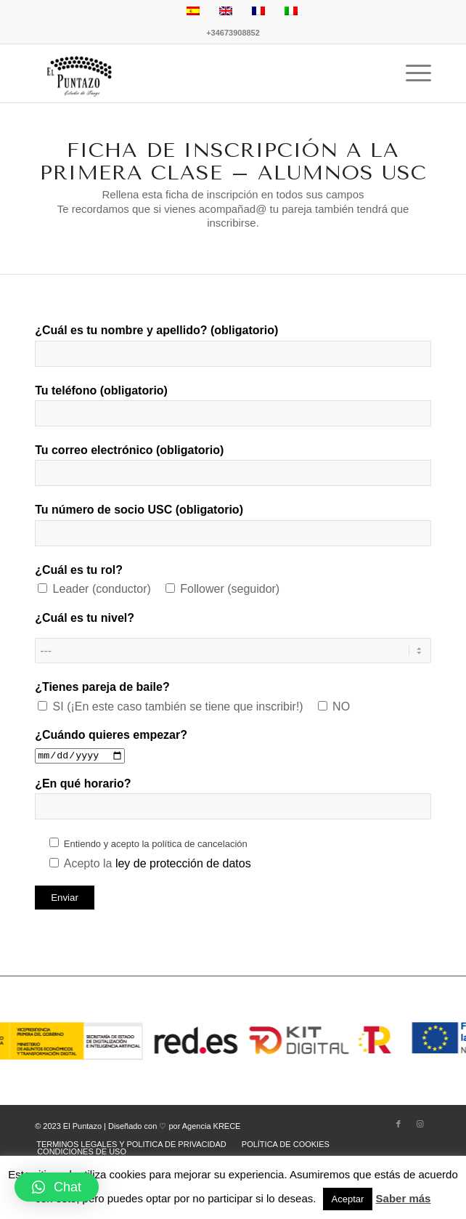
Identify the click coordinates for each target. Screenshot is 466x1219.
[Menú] (411, 73)
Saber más (403, 1198)
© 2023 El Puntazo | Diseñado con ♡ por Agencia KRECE (137, 1126)
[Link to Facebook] (398, 1124)
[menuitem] (131, 1144)
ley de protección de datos (183, 863)
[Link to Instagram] (420, 1124)
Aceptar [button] (348, 1199)
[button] (57, 1187)
